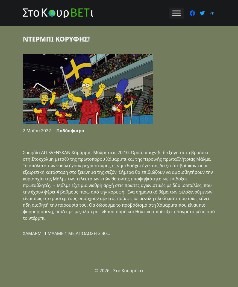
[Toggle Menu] (176, 13)
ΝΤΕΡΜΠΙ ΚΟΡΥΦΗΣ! (56, 38)
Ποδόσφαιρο (70, 131)
